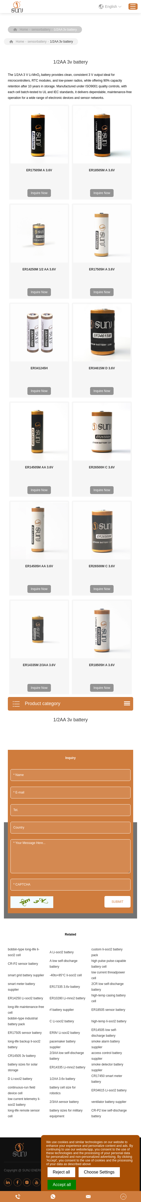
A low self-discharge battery (64, 848)
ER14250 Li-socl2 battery (25, 883)
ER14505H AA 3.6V (39, 509)
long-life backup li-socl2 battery (24, 929)
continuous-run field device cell (21, 975)
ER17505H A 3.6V (102, 269)
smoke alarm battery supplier (105, 929)
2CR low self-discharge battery (107, 871)
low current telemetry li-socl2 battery (24, 986)
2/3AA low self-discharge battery (67, 940)
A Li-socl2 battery (62, 837)
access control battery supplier (106, 940)
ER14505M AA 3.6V (39, 467)
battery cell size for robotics (63, 975)
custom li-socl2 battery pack (106, 837)
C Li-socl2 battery (62, 906)
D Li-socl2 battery (20, 963)
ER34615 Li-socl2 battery (109, 975)
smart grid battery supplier (26, 860)
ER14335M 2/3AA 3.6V (39, 550)
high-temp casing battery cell (108, 883)
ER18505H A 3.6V (102, 550)
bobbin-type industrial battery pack (23, 906)
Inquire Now (39, 193)
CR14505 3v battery (22, 940)
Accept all (62, 1184)
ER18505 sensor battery (108, 894)
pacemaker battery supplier (62, 929)
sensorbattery (41, 29)
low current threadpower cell (108, 860)
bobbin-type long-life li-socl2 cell (23, 837)
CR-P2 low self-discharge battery (109, 998)
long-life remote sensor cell (24, 998)
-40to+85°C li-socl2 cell (66, 860)
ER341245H (39, 368)
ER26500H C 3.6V (102, 467)
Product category (36, 589)
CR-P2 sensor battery (23, 848)
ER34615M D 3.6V (102, 368)
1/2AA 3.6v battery (62, 963)
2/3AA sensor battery (64, 986)
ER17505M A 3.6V (39, 170)
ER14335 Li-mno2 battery (67, 952)
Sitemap (119, 1055)
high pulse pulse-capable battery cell (108, 848)
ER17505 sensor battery (25, 917)
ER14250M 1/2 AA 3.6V (39, 269)
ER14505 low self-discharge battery (104, 917)
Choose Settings (99, 1172)
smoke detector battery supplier (107, 952)
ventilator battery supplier (108, 986)
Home (24, 29)
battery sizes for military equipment (66, 998)
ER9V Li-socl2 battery (65, 917)
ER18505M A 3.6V (102, 170)
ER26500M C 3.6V (102, 509)
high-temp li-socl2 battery (108, 906)
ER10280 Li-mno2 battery (67, 883)
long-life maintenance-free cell (26, 894)
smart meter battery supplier (21, 871)
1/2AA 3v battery (65, 29)
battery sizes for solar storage (23, 952)
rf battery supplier (62, 894)
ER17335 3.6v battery (65, 871)
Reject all (61, 1172)
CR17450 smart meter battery (106, 963)
